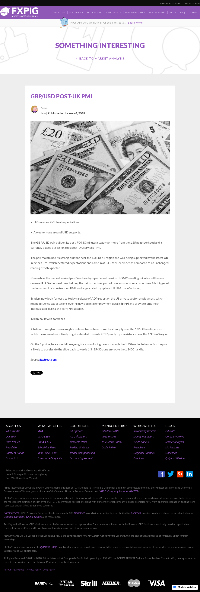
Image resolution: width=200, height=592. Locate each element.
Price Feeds (94, 12)
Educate (170, 431)
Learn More (135, 22)
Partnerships (157, 12)
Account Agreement (81, 458)
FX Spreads (77, 431)
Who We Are (13, 431)
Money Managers (143, 436)
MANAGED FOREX (114, 426)
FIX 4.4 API (44, 442)
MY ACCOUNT (192, 3)
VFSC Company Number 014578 (118, 491)
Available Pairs (78, 442)
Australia (136, 513)
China (29, 516)
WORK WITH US (144, 426)
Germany (19, 516)
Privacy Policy (34, 569)
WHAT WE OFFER (50, 426)
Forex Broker (11, 513)
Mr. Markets (172, 447)
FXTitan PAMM (110, 431)
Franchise (139, 447)
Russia (38, 516)
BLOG (173, 12)
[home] (19, 13)
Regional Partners (143, 452)
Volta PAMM (108, 436)
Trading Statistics (80, 447)
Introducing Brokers (144, 431)
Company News (174, 436)
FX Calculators (78, 436)
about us (59, 12)
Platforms (76, 12)
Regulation (12, 447)
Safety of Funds (15, 452)
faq (182, 12)
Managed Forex (135, 12)
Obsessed (171, 452)
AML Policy (49, 569)
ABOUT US (13, 426)
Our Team (11, 436)
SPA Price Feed (47, 447)
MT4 (40, 431)
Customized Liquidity (50, 458)
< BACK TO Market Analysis (100, 58)
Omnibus (138, 458)
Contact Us (12, 458)
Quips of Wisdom (175, 458)
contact (194, 12)
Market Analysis (174, 442)
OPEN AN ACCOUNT (169, 3)
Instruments (113, 12)
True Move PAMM (111, 442)
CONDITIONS (79, 426)
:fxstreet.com (48, 359)
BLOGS (170, 426)
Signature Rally (47, 546)
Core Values (13, 442)
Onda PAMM (108, 447)
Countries (79, 513)
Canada (8, 516)
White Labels (141, 442)
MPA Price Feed (47, 452)
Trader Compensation (82, 452)
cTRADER (44, 436)
